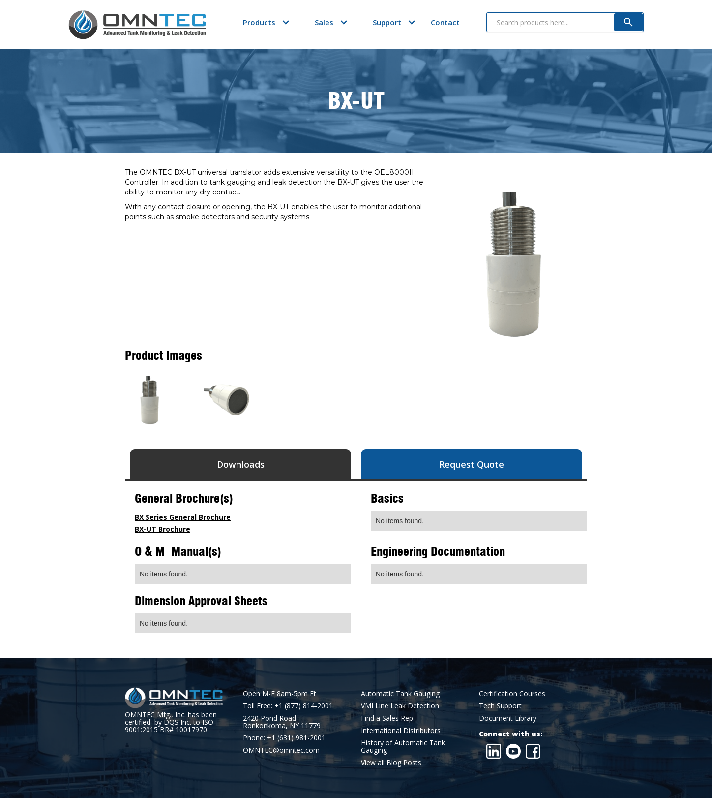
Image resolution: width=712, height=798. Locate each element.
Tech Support (500, 705)
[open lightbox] (149, 400)
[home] (137, 24)
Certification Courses (512, 693)
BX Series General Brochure (183, 517)
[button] (259, 22)
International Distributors (401, 730)
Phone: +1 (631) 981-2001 (284, 737)
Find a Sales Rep (387, 718)
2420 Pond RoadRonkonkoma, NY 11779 (282, 721)
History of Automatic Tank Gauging (403, 746)
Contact (445, 22)
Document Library (507, 718)
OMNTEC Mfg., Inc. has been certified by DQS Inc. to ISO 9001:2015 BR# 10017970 (171, 722)
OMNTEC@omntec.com (281, 750)
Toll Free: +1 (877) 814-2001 (288, 705)
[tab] (240, 464)
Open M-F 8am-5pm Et (279, 693)
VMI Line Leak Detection (400, 705)
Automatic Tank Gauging (400, 693)
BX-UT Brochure (162, 529)
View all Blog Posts (391, 762)
